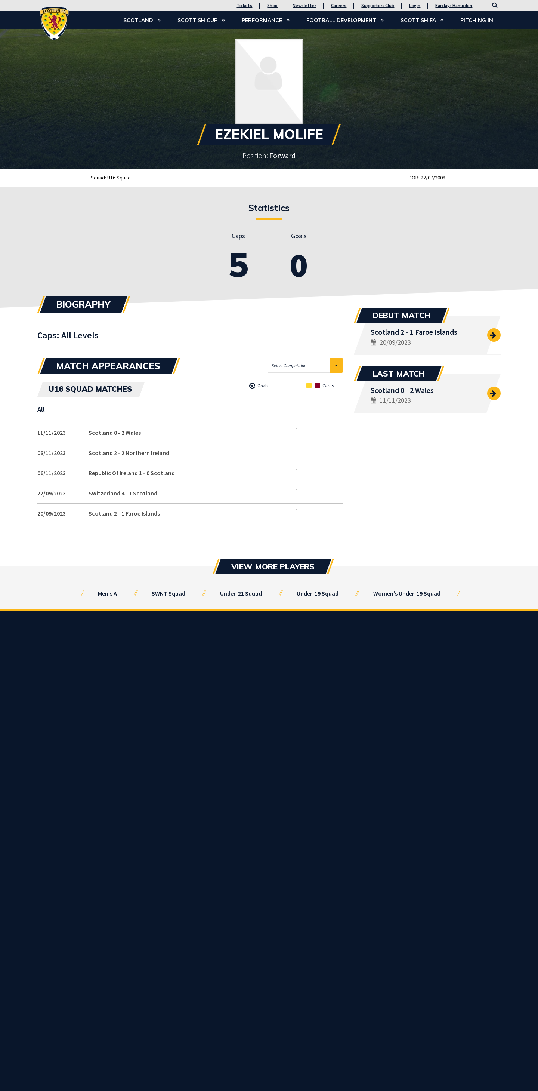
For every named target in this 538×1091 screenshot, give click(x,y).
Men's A (107, 593)
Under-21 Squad (241, 593)
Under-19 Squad (317, 593)
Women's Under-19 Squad (406, 593)
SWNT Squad (168, 593)
